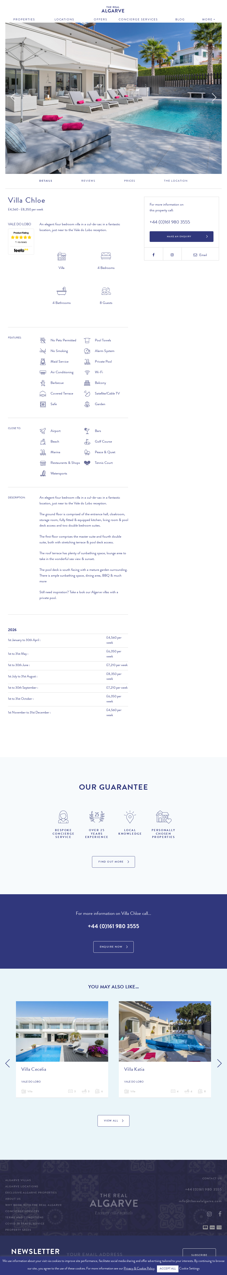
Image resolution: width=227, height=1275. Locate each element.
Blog (180, 19)
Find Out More (111, 862)
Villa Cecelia (33, 1069)
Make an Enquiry (179, 237)
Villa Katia (134, 1069)
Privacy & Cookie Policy (139, 1269)
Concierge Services (138, 19)
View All (111, 1121)
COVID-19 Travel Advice (25, 1224)
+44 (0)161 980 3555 (170, 222)
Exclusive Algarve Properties (31, 1193)
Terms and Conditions (24, 1218)
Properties (24, 19)
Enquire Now (111, 947)
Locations (64, 19)
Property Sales (18, 1230)
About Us (13, 1199)
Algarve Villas (18, 1180)
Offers (100, 19)
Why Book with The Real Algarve (33, 1205)
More (207, 19)
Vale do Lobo (19, 224)
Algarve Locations (21, 1187)
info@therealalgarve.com (200, 1201)
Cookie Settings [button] (189, 1269)
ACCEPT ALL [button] (168, 1268)
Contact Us (212, 1179)
